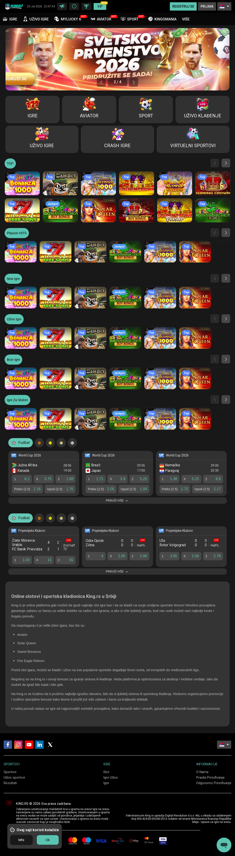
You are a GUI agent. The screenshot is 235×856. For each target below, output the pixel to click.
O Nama (202, 772)
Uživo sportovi (14, 777)
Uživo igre (14, 319)
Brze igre (13, 359)
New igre (13, 279)
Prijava (207, 6)
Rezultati (10, 783)
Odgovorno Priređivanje (213, 783)
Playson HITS (17, 233)
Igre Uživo (110, 777)
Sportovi (10, 772)
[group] (117, 59)
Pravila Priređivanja (210, 777)
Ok (48, 840)
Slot (106, 772)
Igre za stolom (17, 400)
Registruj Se (183, 6)
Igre (106, 783)
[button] (101, 82)
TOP (10, 163)
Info (21, 840)
